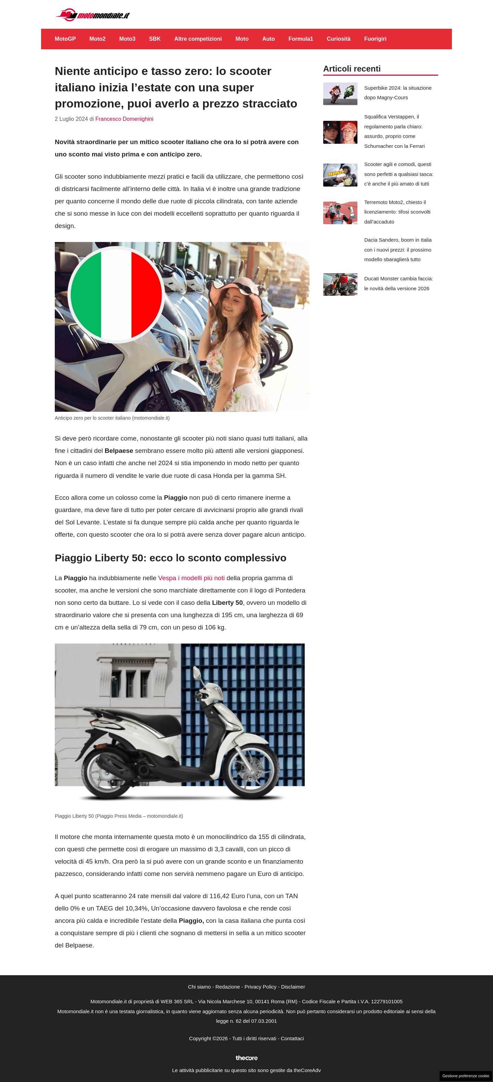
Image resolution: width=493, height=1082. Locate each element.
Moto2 (97, 39)
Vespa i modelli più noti (191, 578)
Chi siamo (199, 987)
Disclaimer (293, 987)
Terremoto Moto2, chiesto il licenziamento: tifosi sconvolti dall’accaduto (397, 212)
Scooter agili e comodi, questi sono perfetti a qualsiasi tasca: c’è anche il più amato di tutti (398, 174)
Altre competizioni (198, 39)
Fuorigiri (375, 39)
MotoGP (65, 39)
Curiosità (339, 39)
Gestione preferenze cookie (465, 1076)
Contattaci (292, 1038)
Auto (268, 39)
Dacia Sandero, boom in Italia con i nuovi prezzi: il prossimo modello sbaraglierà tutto (398, 249)
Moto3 (127, 39)
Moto (242, 39)
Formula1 (301, 39)
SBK (155, 39)
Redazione (227, 987)
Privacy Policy (260, 987)
